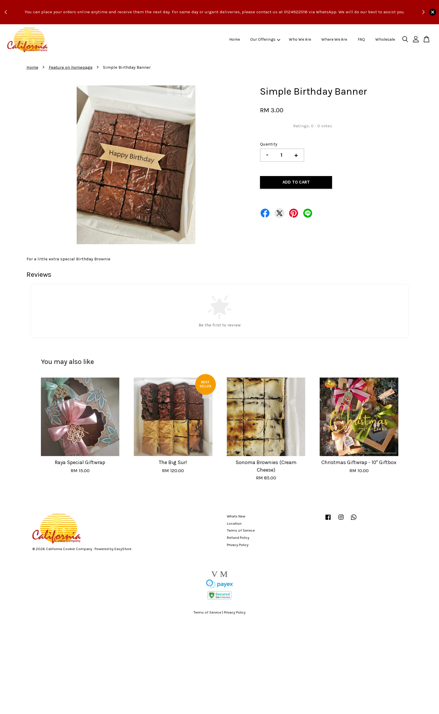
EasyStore (122, 549)
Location (234, 523)
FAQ (361, 39)
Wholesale (385, 39)
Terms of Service (241, 530)
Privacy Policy (237, 545)
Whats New (236, 516)
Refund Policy (238, 537)
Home (234, 39)
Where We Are (334, 39)
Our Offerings (265, 39)
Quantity (268, 144)
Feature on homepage (71, 67)
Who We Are (300, 39)
